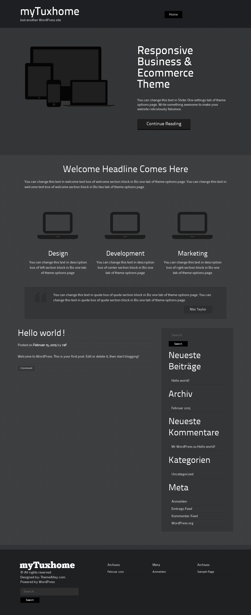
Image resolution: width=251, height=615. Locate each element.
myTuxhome (49, 12)
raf (64, 345)
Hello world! (42, 333)
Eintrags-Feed (182, 508)
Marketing (193, 254)
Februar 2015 (181, 408)
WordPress (47, 582)
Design (58, 254)
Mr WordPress (182, 446)
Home (173, 14)
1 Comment (26, 368)
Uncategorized (182, 474)
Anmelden (179, 501)
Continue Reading (164, 124)
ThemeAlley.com (53, 577)
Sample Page (205, 572)
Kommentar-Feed (185, 516)
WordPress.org (182, 523)
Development (125, 254)
